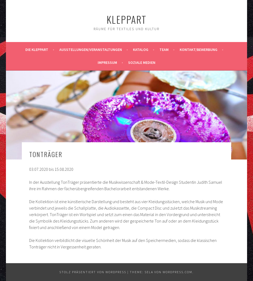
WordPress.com (177, 272)
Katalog (140, 49)
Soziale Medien (141, 62)
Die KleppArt (36, 49)
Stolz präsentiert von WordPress (92, 272)
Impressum (107, 62)
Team (164, 49)
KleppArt (126, 19)
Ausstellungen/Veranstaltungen (90, 49)
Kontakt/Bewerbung (198, 49)
